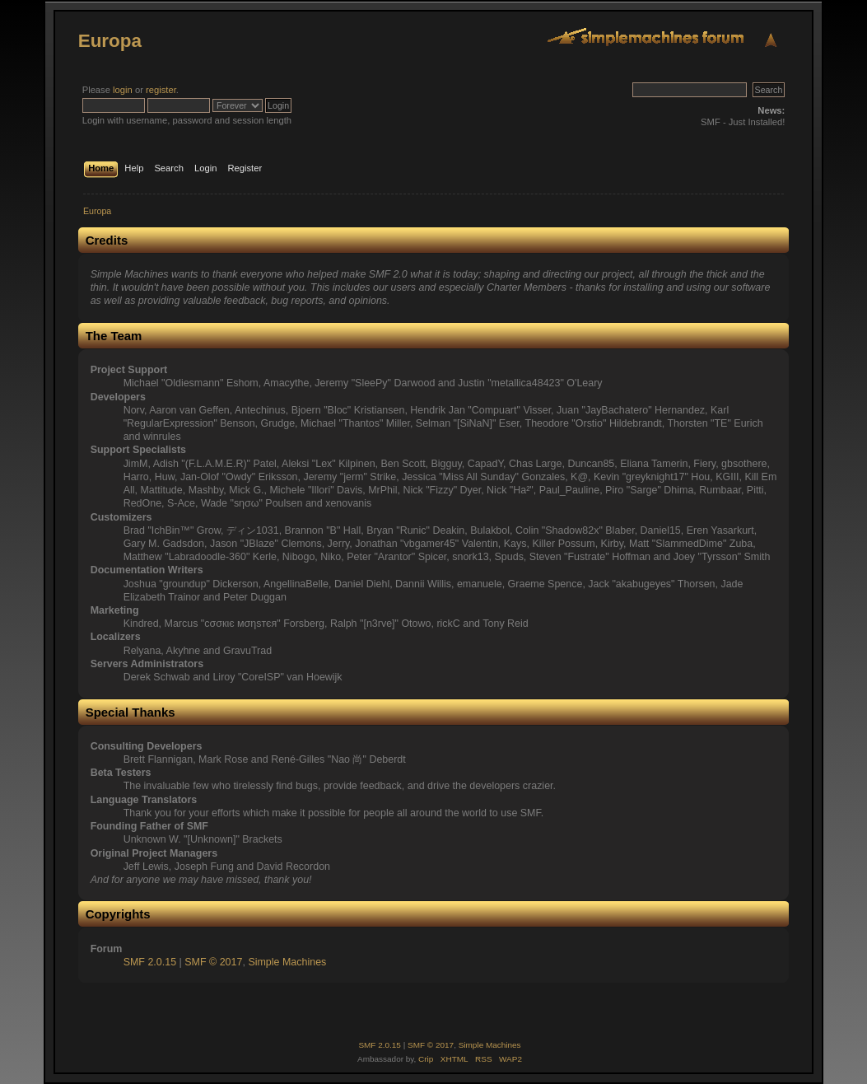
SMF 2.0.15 (150, 962)
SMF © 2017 (213, 962)
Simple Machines (287, 962)
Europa (110, 40)
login (123, 90)
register (161, 90)
